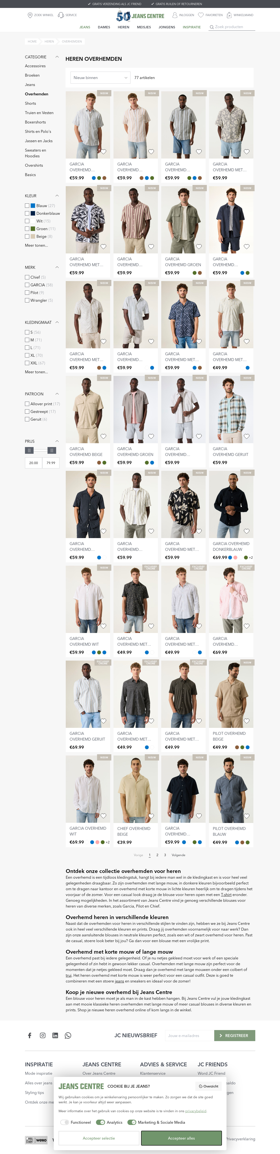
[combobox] (101, 78)
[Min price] (33, 462)
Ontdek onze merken (43, 1102)
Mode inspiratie (38, 1073)
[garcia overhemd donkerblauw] (231, 219)
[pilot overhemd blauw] (231, 789)
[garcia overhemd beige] (88, 409)
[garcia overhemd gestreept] (88, 125)
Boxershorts (35, 122)
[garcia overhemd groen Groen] (194, 272)
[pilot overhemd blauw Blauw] (247, 747)
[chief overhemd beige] (135, 789)
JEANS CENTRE (102, 1064)
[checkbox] (27, 205)
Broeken (32, 75)
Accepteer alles (181, 1138)
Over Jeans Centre (99, 1073)
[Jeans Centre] (140, 15)
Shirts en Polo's (38, 131)
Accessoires (35, 65)
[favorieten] (210, 15)
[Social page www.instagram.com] (43, 1035)
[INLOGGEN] (183, 15)
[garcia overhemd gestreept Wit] (146, 367)
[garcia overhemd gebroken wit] (183, 409)
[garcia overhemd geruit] (231, 409)
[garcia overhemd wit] (88, 599)
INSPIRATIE (39, 1064)
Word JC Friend (211, 1073)
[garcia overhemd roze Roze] (235, 557)
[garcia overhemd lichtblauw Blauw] (93, 652)
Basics (30, 174)
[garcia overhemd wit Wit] (240, 557)
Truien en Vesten (39, 112)
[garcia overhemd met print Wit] (242, 367)
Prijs (42, 441)
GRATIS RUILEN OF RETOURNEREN (179, 4)
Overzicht (208, 1086)
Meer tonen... (36, 245)
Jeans (30, 84)
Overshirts (34, 165)
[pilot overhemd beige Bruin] (237, 747)
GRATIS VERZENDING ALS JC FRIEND (116, 4)
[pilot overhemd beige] (231, 694)
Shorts (30, 103)
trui (68, 975)
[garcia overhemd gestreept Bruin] (104, 178)
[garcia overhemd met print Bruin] (99, 367)
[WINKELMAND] (240, 15)
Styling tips (34, 1092)
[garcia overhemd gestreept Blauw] (93, 178)
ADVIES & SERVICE (163, 1064)
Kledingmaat (42, 322)
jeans (119, 981)
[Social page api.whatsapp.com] (68, 1035)
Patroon (42, 394)
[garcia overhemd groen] (183, 219)
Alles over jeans (38, 1082)
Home (32, 41)
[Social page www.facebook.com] (30, 1035)
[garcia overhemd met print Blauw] (104, 367)
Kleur (42, 196)
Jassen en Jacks (39, 140)
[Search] (212, 27)
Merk (42, 267)
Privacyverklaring (240, 1138)
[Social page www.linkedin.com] (55, 1035)
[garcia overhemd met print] (231, 125)
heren (49, 41)
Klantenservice (153, 1073)
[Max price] (51, 462)
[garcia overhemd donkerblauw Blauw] (242, 272)
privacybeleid (195, 1111)
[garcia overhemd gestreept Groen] (99, 178)
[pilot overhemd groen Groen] (242, 747)
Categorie (42, 57)
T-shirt (226, 894)
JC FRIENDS (213, 1064)
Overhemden (36, 94)
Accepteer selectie (99, 1138)
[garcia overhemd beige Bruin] (199, 272)
